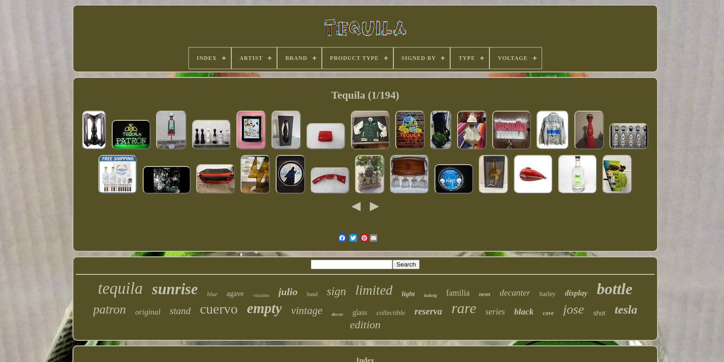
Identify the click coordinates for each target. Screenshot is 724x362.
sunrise (175, 289)
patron (109, 309)
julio (288, 291)
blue (212, 294)
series (495, 311)
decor (337, 314)
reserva (428, 311)
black (524, 311)
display (576, 293)
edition (365, 325)
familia (458, 292)
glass (359, 312)
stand (180, 310)
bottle (614, 288)
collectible (390, 312)
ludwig (430, 295)
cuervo (219, 308)
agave (235, 293)
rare (464, 308)
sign (336, 291)
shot (599, 313)
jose (573, 309)
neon (484, 294)
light (408, 293)
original (148, 312)
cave (548, 312)
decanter (515, 292)
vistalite (261, 295)
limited (374, 290)
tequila (120, 288)
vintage (306, 310)
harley (547, 294)
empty (264, 308)
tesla (626, 309)
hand (312, 294)
